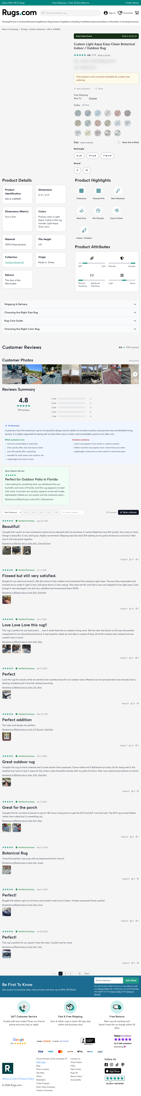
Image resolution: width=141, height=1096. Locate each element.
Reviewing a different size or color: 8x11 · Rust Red (24, 592)
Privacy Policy (103, 989)
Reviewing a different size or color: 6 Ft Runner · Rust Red (27, 729)
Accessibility (75, 1080)
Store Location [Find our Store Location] (42, 1069)
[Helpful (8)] (133, 791)
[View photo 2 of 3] (16, 550)
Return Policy (76, 1076)
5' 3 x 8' (92, 155)
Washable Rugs (33, 21)
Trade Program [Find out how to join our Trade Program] (43, 1083)
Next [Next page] (87, 973)
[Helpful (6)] (132, 921)
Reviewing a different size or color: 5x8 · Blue (22, 687)
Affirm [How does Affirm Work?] (39, 1076)
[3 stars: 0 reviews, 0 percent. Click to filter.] (70, 407)
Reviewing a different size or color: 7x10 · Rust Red (24, 775)
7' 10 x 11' (107, 155)
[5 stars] (25, 512)
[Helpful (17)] (131, 559)
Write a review (104, 55)
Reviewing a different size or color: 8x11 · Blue (22, 820)
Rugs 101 (74, 1073)
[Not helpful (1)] (137, 559)
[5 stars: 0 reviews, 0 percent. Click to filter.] (70, 399)
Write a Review (128, 512)
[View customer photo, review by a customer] (12, 374)
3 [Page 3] (70, 973)
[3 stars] (41, 512)
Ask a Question (82, 88)
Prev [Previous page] (54, 973)
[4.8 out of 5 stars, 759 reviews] (85, 55)
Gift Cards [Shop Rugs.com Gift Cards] (41, 1062)
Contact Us (75, 1059)
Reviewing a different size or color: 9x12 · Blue (22, 642)
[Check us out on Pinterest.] (123, 1064)
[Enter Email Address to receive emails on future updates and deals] (108, 980)
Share (99, 88)
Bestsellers (41, 1080)
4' (77, 170)
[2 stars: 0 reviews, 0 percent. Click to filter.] (70, 412)
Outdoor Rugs (59, 21)
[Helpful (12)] (131, 658)
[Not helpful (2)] (137, 658)
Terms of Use (9, 1078)
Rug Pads (80, 21)
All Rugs (6, 21)
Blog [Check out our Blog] (38, 1066)
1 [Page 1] (60, 973)
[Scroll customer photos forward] (135, 374)
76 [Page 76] (79, 973)
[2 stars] (48, 512)
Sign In (110, 13)
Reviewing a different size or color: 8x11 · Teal (22, 947)
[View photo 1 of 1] (6, 599)
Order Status (132, 2)
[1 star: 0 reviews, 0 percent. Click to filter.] (70, 416)
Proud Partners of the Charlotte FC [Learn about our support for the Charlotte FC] (51, 1059)
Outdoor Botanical (37, 29)
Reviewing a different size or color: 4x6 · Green (22, 863)
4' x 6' (79, 155)
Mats (87, 21)
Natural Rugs (46, 21)
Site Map (40, 1073)
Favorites (125, 13)
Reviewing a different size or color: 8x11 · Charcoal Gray (26, 543)
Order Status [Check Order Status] (76, 1062)
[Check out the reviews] (115, 1080)
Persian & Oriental (18, 21)
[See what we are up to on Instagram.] (111, 1064)
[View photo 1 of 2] (6, 827)
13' (87, 170)
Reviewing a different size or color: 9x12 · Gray (22, 905)
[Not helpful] (138, 703)
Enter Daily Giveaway (45, 1087)
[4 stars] (33, 512)
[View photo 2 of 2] (16, 827)
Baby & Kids (70, 21)
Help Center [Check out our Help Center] (75, 1069)
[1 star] (55, 512)
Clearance (134, 21)
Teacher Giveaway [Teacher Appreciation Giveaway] (44, 1090)
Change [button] (93, 98)
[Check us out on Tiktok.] (117, 1064)
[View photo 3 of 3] (26, 550)
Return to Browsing (10, 29)
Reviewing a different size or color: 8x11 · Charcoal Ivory (29, 499)
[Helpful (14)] (131, 608)
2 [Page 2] (65, 973)
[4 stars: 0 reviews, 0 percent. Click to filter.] (70, 403)
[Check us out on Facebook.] (106, 1064)
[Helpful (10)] (131, 745)
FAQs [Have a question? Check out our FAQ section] (72, 1066)
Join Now (130, 980)
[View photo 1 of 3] (6, 550)
